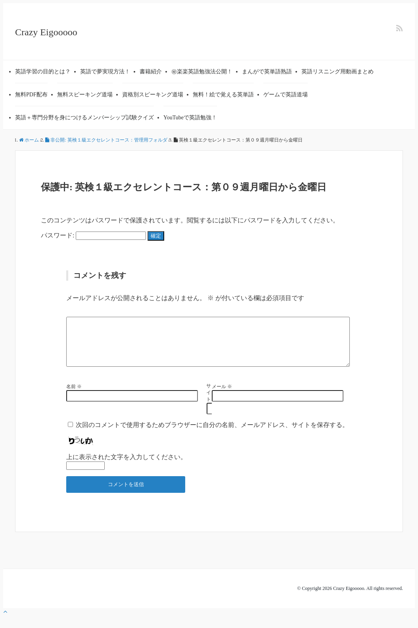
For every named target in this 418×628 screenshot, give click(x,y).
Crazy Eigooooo (46, 32)
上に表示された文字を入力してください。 (126, 466)
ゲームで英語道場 (285, 95)
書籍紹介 (151, 72)
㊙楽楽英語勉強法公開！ (201, 72)
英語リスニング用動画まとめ (337, 72)
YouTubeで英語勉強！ (190, 118)
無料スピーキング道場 (85, 95)
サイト (206, 402)
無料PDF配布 (31, 95)
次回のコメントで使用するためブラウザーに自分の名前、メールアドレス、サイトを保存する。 (212, 434)
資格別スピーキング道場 (152, 95)
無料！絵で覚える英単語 (223, 95)
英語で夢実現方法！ (105, 72)
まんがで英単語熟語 (267, 72)
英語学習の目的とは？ (43, 72)
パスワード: (93, 235)
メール (222, 396)
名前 (74, 396)
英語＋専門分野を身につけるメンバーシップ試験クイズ (84, 118)
